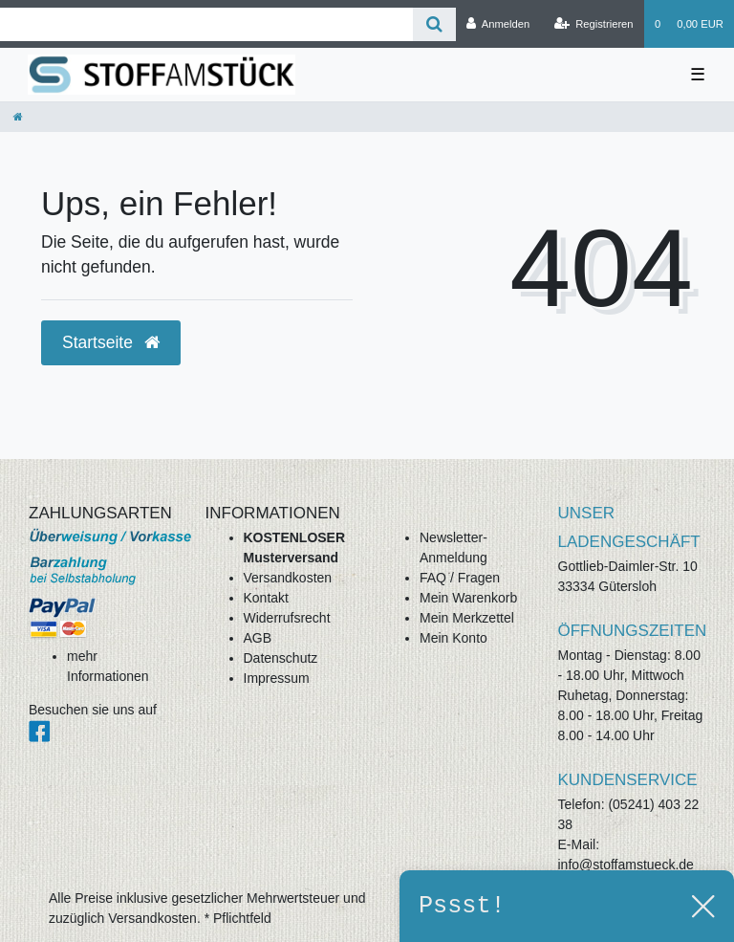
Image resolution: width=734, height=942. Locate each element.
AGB (258, 638)
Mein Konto (453, 638)
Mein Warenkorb (468, 597)
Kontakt (266, 597)
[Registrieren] (593, 24)
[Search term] (206, 24)
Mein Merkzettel (467, 617)
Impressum (277, 678)
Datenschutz (281, 658)
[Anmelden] (498, 24)
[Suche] (434, 24)
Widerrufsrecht (287, 617)
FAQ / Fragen (460, 577)
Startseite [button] (111, 342)
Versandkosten (288, 577)
